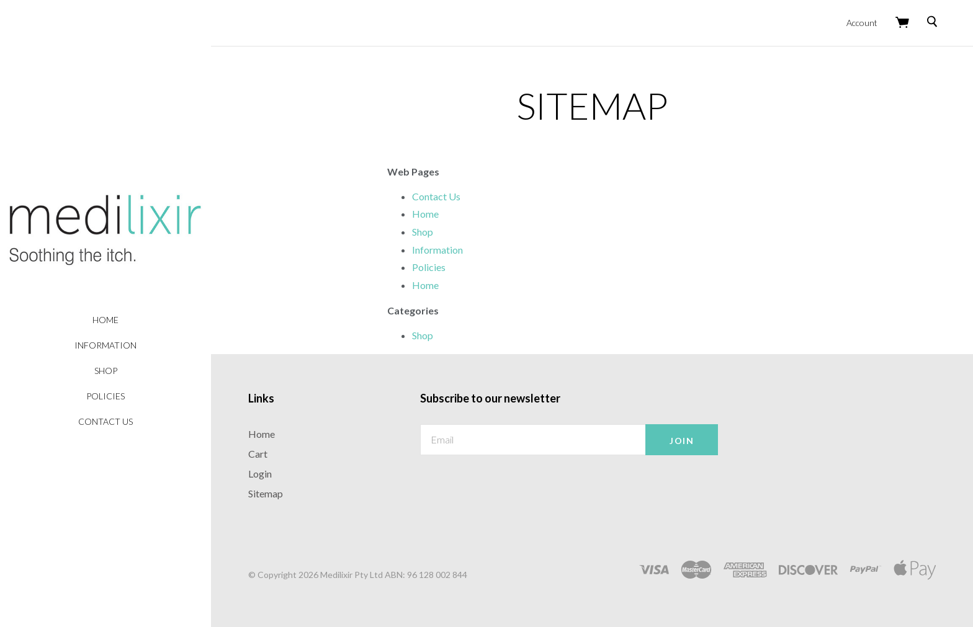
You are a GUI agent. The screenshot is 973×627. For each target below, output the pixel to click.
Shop (105, 370)
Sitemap (265, 493)
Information (105, 345)
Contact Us (105, 421)
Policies (105, 396)
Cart (257, 454)
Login (260, 473)
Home (105, 319)
